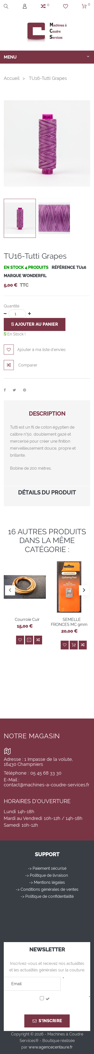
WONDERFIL (34, 275)
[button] (84, 590)
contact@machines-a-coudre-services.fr (46, 784)
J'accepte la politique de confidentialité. (45, 1005)
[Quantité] (17, 313)
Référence (63, 267)
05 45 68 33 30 (45, 773)
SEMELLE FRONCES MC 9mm (69, 622)
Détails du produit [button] (47, 493)
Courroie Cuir (27, 619)
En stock (14, 267)
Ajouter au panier (34, 324)
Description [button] (47, 414)
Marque (12, 275)
